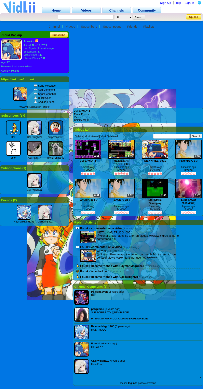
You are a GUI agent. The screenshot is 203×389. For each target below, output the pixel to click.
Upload (193, 16)
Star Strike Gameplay (155, 201)
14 (88, 129)
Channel (54, 26)
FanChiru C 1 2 (88, 199)
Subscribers (89, 26)
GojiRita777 (34, 157)
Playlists (148, 26)
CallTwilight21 (34, 137)
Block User (42, 97)
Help (178, 2)
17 (22, 115)
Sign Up (165, 2)
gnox (13, 157)
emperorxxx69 (55, 137)
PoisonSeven (99, 291)
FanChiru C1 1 (121, 199)
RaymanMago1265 (24, 221)
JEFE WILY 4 (82, 110)
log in (131, 383)
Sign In (189, 2)
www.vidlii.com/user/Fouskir (34, 106)
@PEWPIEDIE (120, 312)
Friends (132, 26)
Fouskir (85, 114)
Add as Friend (44, 101)
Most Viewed (91, 136)
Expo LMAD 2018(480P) (188, 201)
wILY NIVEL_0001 (155, 160)
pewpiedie (97, 309)
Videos (70, 26)
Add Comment (44, 89)
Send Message (45, 85)
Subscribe (58, 35)
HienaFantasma (55, 157)
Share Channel (45, 93)
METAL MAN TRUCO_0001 (121, 162)
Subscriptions (112, 26)
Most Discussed (109, 136)
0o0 (13, 137)
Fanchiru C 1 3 (188, 160)
